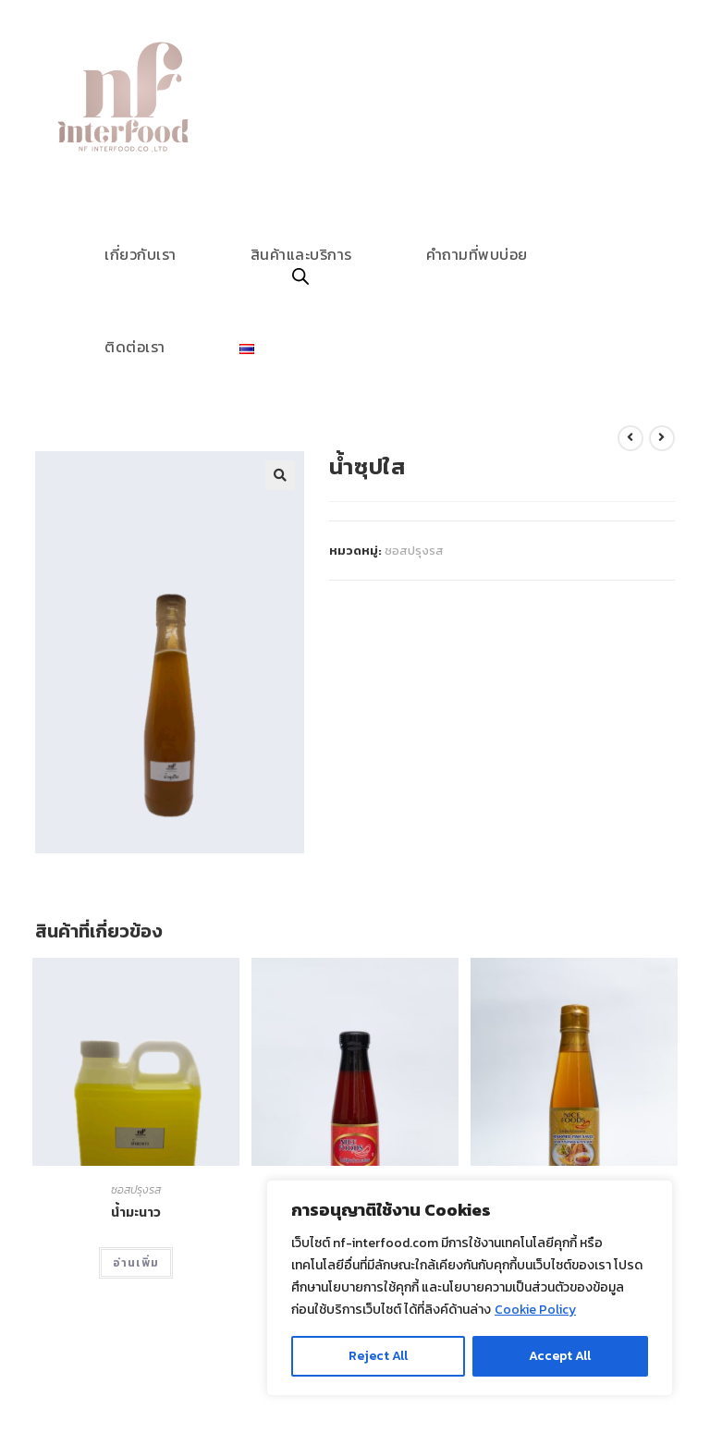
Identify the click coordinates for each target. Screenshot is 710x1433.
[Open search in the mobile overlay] (300, 278)
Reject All (378, 1356)
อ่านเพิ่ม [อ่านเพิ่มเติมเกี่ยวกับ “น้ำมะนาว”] (136, 1263)
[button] (280, 475)
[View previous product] (630, 438)
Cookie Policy (535, 1309)
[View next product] (662, 438)
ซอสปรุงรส (414, 550)
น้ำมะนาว (136, 1212)
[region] (469, 1288)
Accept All (560, 1356)
